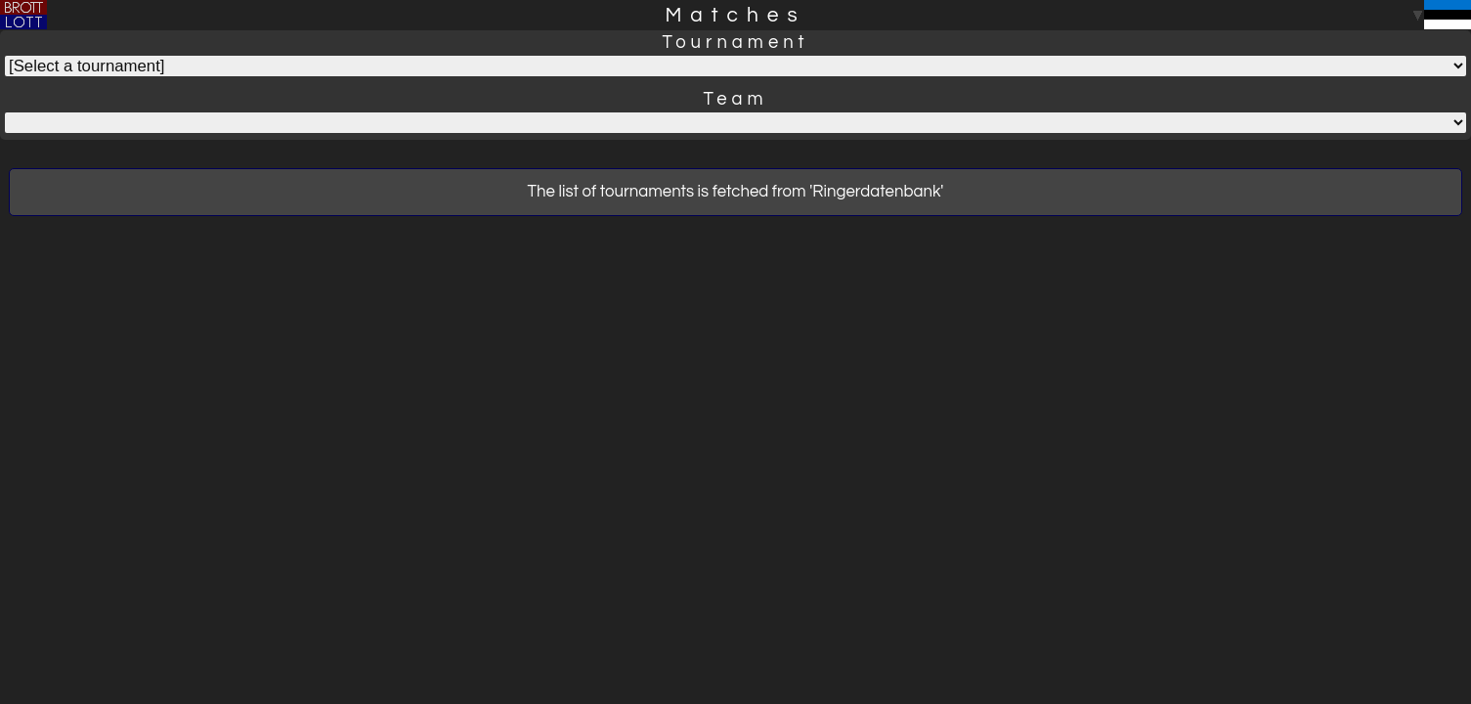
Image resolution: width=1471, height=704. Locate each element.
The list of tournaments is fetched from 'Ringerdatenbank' (736, 191)
